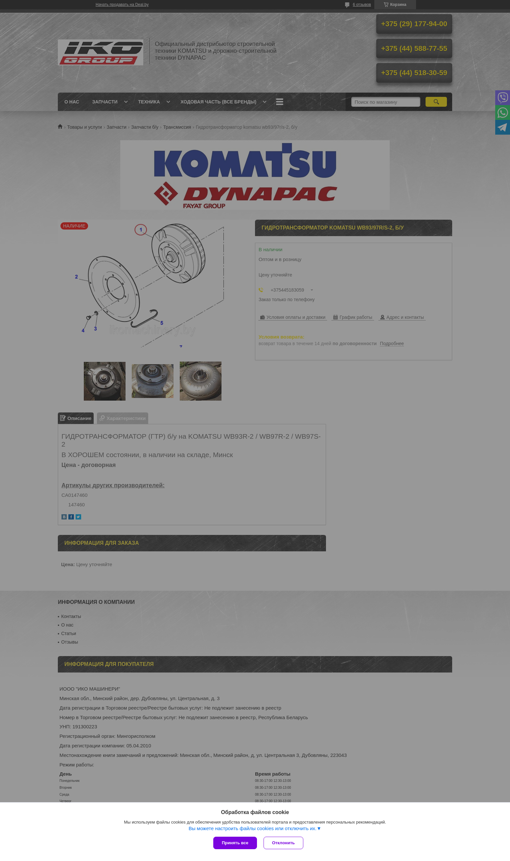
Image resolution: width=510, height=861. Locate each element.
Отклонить (283, 842)
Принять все (235, 842)
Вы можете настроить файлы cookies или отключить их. (252, 828)
